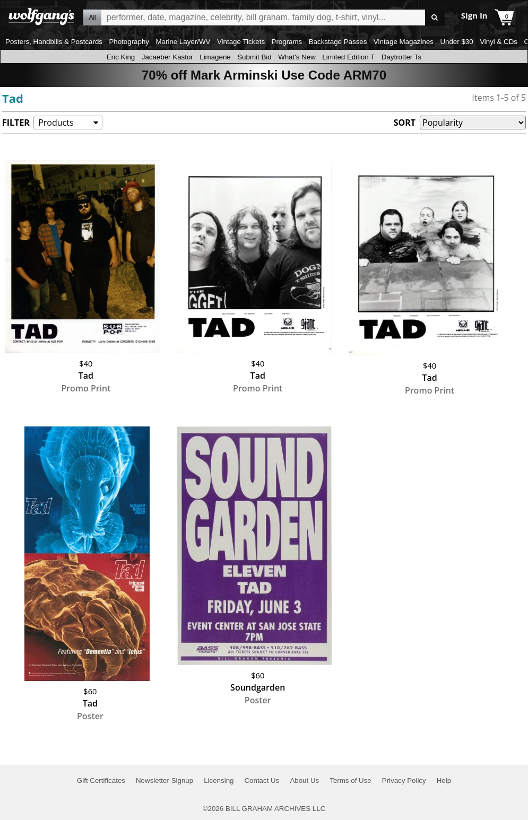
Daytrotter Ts (401, 57)
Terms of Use (350, 780)
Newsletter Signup (164, 780)
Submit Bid (254, 57)
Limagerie (215, 57)
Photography (129, 42)
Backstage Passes (338, 42)
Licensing (218, 780)
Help (444, 780)
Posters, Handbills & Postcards (53, 42)
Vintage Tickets (241, 42)
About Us (304, 780)
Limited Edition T (348, 57)
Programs (287, 42)
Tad (12, 98)
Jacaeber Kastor (167, 57)
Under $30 (456, 42)
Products (55, 122)
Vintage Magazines (404, 42)
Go (435, 18)
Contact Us (261, 780)
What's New (297, 57)
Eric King (121, 57)
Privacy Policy (404, 780)
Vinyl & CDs (498, 42)
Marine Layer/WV (182, 42)
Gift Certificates (101, 780)
